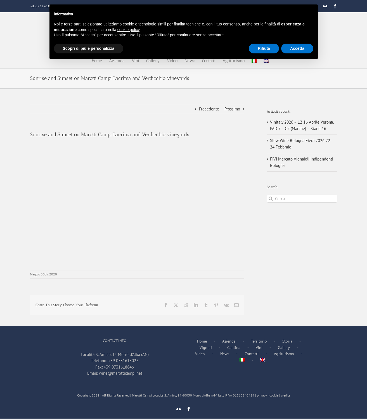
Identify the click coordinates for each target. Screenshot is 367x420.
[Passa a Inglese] (262, 360)
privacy (262, 395)
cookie (273, 395)
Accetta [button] (297, 48)
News (224, 353)
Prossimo (232, 109)
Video (200, 353)
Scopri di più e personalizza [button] (88, 48)
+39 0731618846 (119, 367)
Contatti (252, 353)
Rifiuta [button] (264, 48)
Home (202, 341)
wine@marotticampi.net (120, 373)
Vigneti (206, 347)
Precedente (209, 109)
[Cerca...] (302, 199)
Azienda (229, 341)
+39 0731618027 (123, 360)
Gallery (284, 347)
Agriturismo (284, 353)
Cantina (233, 347)
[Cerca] (271, 199)
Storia (287, 341)
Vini (259, 347)
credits (285, 395)
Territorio (259, 341)
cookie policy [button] (128, 29)
